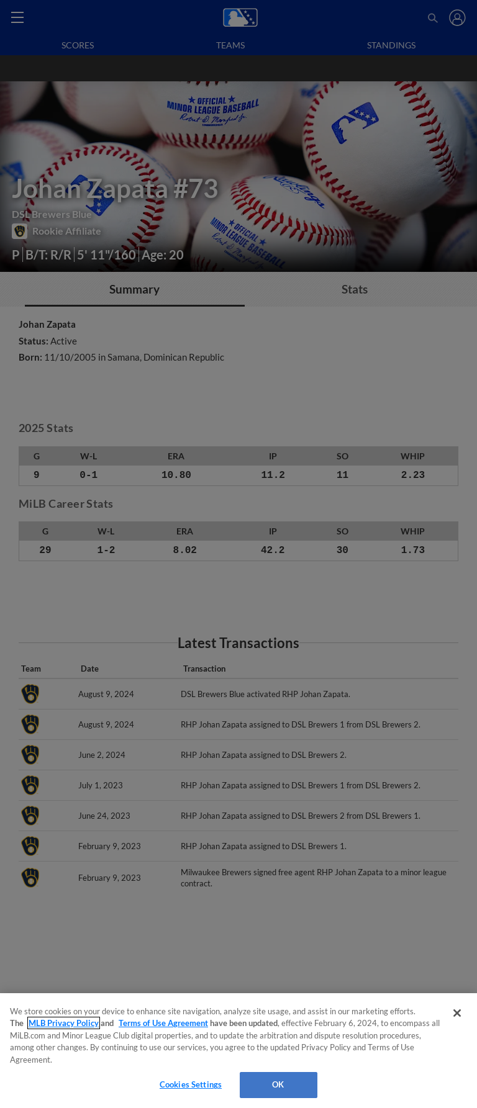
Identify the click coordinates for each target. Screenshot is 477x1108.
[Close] (457, 1013)
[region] (238, 1050)
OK (278, 1084)
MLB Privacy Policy (64, 1023)
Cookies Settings (191, 1084)
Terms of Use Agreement (163, 1023)
